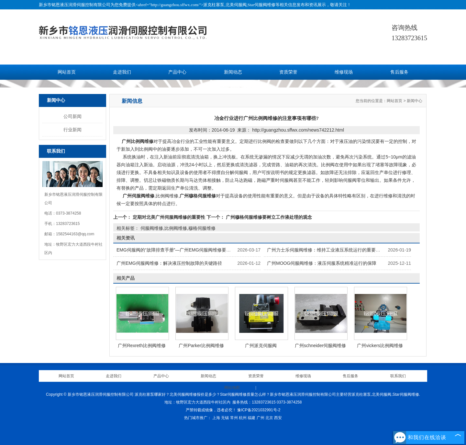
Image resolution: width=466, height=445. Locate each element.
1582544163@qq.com (75, 234)
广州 (260, 418)
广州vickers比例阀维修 (380, 345)
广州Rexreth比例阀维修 (141, 345)
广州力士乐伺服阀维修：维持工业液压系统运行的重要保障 (326, 249)
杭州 (243, 418)
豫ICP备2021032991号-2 (258, 410)
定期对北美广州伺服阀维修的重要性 (168, 217)
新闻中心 (414, 101)
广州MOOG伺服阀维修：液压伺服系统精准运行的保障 (321, 263)
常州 (234, 418)
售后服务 (399, 72)
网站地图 (232, 387)
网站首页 (67, 72)
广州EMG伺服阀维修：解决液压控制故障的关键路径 (169, 263)
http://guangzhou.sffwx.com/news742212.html (298, 130)
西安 (278, 418)
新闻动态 (233, 72)
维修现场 (344, 72)
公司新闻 (72, 116)
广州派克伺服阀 (261, 345)
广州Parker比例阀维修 (201, 345)
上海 (216, 418)
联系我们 (398, 376)
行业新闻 (72, 129)
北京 (269, 418)
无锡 (225, 418)
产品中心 (177, 72)
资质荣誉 (288, 72)
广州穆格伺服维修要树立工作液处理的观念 (268, 217)
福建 (251, 418)
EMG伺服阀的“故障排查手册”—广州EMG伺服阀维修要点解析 (178, 249)
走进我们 (122, 72)
